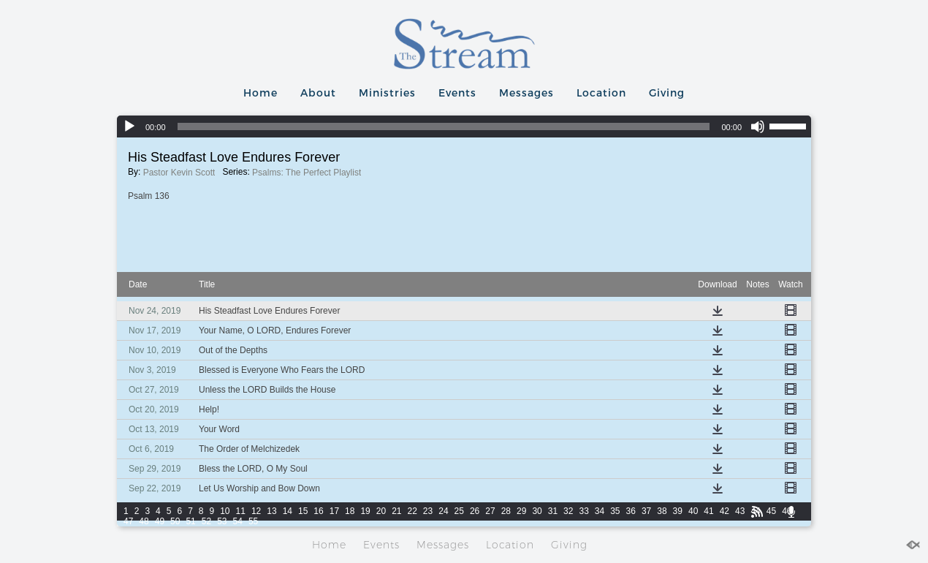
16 (318, 511)
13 (271, 511)
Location (601, 92)
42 (724, 511)
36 (631, 511)
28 (506, 511)
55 (253, 521)
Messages (526, 92)
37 (646, 511)
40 (693, 511)
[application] (464, 126)
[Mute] (757, 126)
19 (365, 511)
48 (143, 521)
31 (553, 511)
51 (190, 521)
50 (175, 521)
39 (677, 511)
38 (661, 511)
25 (459, 511)
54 (238, 521)
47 (128, 521)
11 (241, 511)
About (318, 92)
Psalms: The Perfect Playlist (306, 172)
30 (536, 511)
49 (159, 521)
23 (428, 511)
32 (568, 511)
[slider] (444, 126)
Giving (667, 92)
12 (256, 511)
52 (206, 521)
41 (708, 511)
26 (474, 511)
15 (303, 511)
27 (490, 511)
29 (521, 511)
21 (396, 511)
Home (260, 92)
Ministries (387, 92)
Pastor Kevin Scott (179, 172)
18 (349, 511)
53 (222, 521)
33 (583, 511)
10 (224, 511)
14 (287, 511)
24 (443, 511)
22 (412, 511)
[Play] (129, 126)
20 (381, 511)
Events (457, 92)
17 (334, 511)
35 (615, 511)
